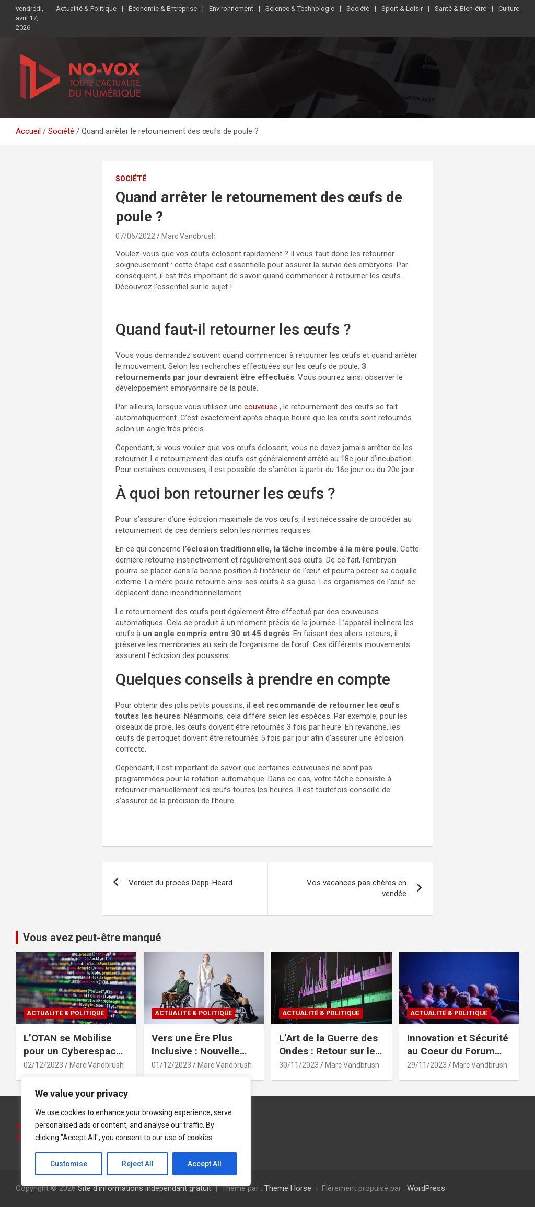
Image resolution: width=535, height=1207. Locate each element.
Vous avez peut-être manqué (92, 937)
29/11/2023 (427, 1065)
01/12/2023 (171, 1065)
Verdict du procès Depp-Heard (180, 882)
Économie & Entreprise (163, 9)
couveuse (260, 407)
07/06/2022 (135, 236)
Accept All (205, 1163)
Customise (68, 1163)
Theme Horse (287, 1188)
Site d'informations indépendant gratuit (144, 1188)
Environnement (231, 9)
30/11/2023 (299, 1065)
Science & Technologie (299, 9)
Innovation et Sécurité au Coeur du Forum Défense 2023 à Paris (457, 1051)
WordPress (426, 1188)
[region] (136, 1131)
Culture (508, 9)
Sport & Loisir (402, 9)
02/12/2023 (43, 1065)
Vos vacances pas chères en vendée (356, 888)
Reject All (138, 1163)
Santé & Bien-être (460, 9)
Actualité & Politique (86, 9)
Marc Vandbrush (188, 236)
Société (357, 9)
